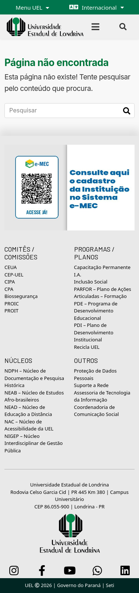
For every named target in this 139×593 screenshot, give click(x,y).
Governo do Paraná (79, 585)
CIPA (9, 281)
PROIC (11, 303)
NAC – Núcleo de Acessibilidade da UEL (28, 425)
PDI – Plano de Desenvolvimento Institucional (93, 332)
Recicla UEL (87, 347)
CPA (8, 289)
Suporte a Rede (91, 385)
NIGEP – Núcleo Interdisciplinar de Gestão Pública (33, 443)
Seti (110, 585)
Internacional (99, 7)
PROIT (11, 310)
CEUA (10, 267)
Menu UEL (30, 7)
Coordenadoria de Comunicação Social (96, 411)
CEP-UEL (13, 274)
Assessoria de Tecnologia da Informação (102, 396)
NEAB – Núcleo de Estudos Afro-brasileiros (34, 396)
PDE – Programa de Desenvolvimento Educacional (96, 310)
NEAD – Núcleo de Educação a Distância (28, 411)
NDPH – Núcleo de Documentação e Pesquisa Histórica (34, 378)
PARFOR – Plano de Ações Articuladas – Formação (102, 293)
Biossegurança (20, 296)
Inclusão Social (90, 281)
